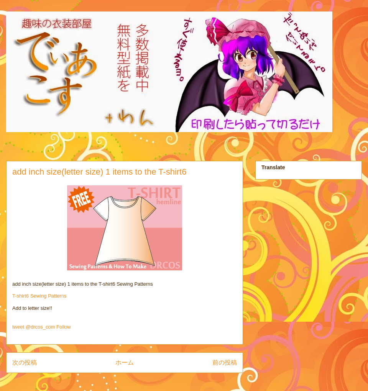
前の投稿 (224, 362)
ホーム (124, 362)
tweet (18, 327)
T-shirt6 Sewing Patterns (39, 296)
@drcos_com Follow (48, 327)
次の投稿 (24, 362)
